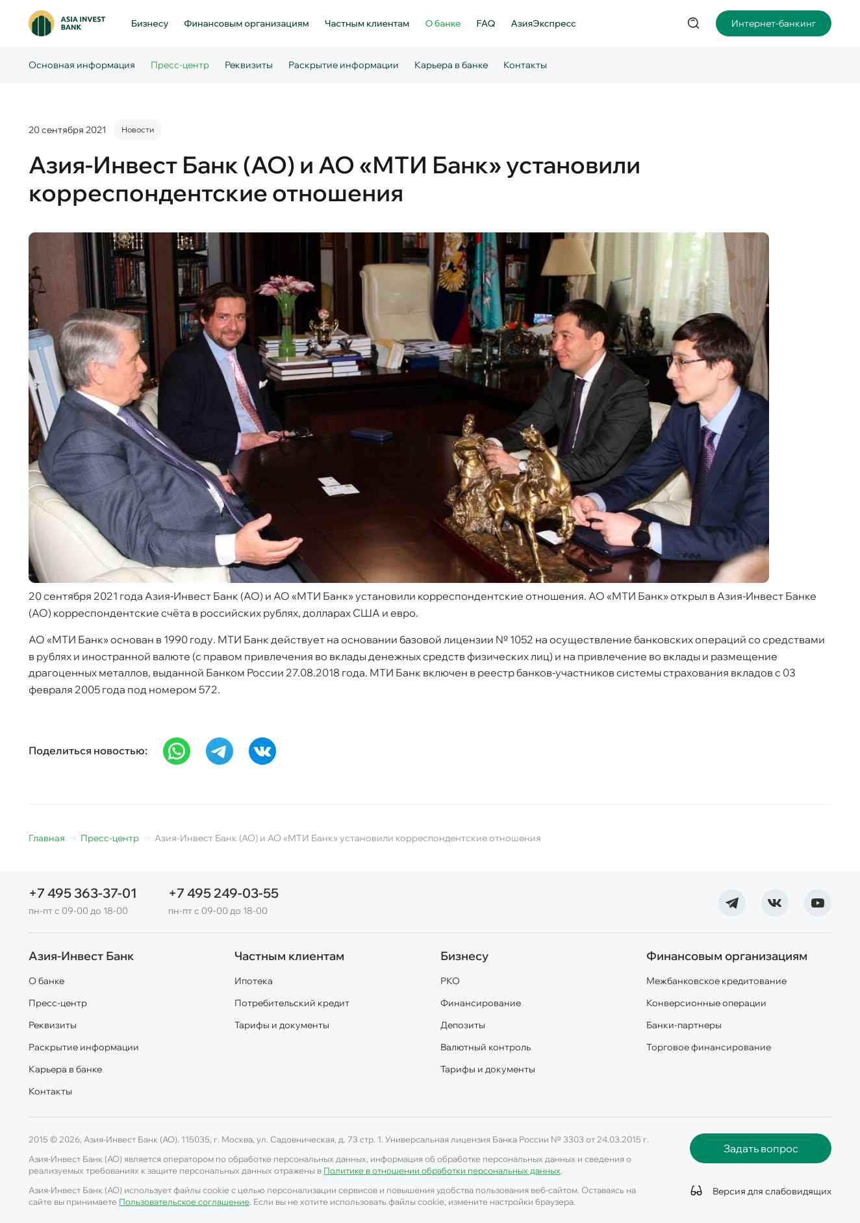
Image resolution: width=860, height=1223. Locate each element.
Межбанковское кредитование (716, 981)
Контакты (525, 65)
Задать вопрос (761, 1148)
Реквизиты (249, 65)
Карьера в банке (451, 65)
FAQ (486, 23)
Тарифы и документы (281, 1025)
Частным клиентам (367, 23)
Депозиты (462, 1025)
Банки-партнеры (684, 1025)
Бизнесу (149, 23)
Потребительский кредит (291, 1003)
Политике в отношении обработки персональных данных (442, 1170)
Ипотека (253, 981)
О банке (443, 23)
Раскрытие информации (343, 65)
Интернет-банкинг (773, 23)
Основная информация (82, 65)
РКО (450, 981)
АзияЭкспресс (543, 23)
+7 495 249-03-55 (223, 893)
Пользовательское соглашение (184, 1201)
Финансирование (480, 1003)
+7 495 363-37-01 (83, 893)
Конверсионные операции (706, 1003)
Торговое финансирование (708, 1047)
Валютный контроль (485, 1047)
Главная (47, 838)
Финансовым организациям (246, 23)
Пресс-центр (180, 65)
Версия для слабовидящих (769, 1191)
